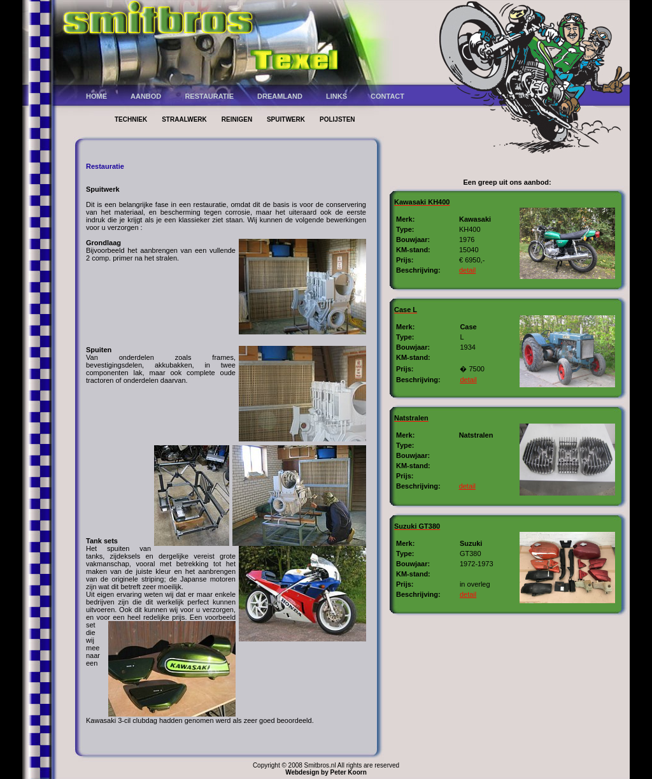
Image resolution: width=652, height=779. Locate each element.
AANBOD (146, 96)
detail (467, 270)
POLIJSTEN (337, 119)
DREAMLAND (279, 96)
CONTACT (387, 96)
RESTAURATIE (209, 96)
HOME (96, 96)
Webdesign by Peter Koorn (326, 772)
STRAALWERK (184, 119)
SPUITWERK (286, 119)
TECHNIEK (131, 119)
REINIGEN (238, 119)
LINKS (336, 96)
